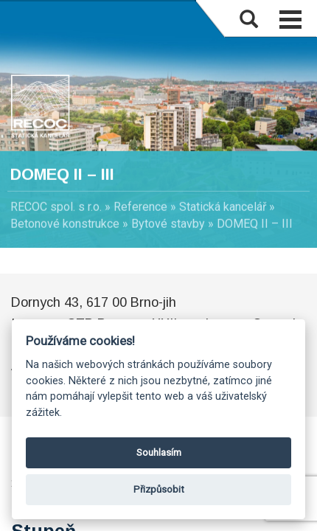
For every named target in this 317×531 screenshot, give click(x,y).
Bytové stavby (168, 224)
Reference (140, 207)
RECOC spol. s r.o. (56, 207)
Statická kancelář (222, 207)
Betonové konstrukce (64, 224)
